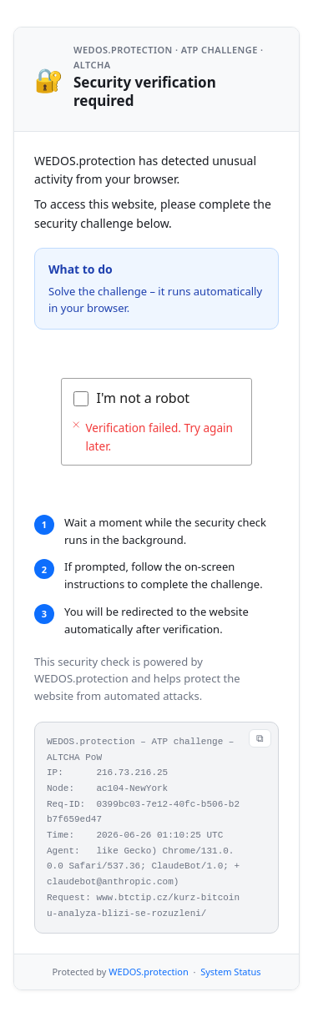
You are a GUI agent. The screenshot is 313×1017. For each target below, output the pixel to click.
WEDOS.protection (148, 971)
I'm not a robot (143, 398)
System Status (230, 971)
